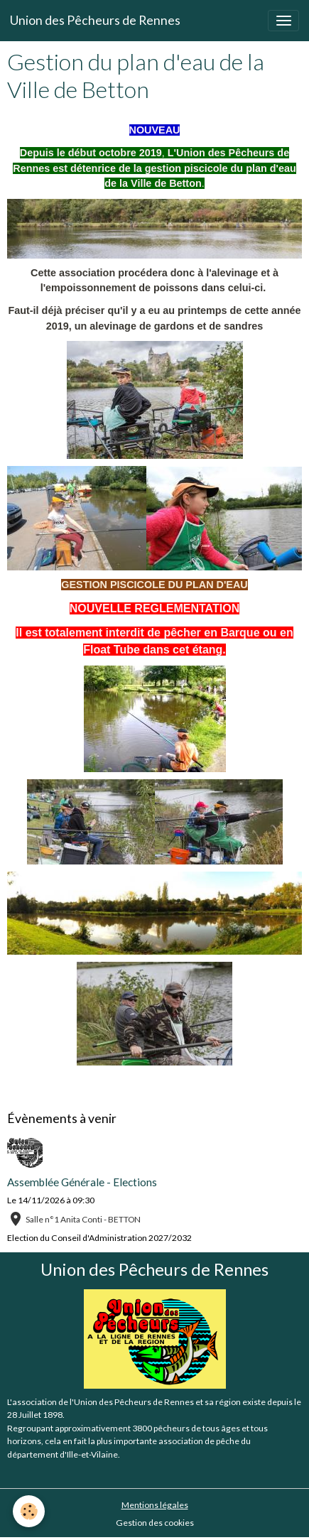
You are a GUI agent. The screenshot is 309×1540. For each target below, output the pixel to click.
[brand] (95, 20)
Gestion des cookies (155, 1522)
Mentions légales (154, 1505)
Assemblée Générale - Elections (82, 1182)
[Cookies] (29, 1511)
